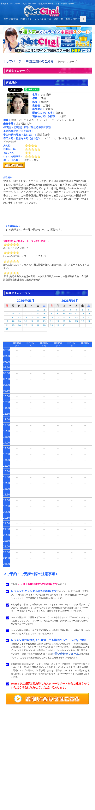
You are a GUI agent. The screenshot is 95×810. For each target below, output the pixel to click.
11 (13, 317)
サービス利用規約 (62, 785)
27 (25, 325)
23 (44, 321)
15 (38, 317)
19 (19, 321)
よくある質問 (11, 785)
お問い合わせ (73, 19)
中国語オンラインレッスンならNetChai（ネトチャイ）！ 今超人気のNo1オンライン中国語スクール (47, 729)
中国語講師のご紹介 (40, 61)
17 (6, 321)
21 (31, 321)
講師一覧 (58, 19)
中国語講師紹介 (61, 776)
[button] (4, 41)
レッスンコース (43, 19)
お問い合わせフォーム (65, 653)
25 (13, 325)
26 (19, 325)
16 (44, 317)
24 (6, 325)
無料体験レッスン (62, 781)
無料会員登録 (11, 19)
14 (31, 317)
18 (13, 321)
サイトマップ (60, 794)
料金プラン (26, 19)
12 (19, 317)
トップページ (12, 61)
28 (31, 325)
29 (38, 325)
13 (25, 317)
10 (6, 317)
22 (38, 321)
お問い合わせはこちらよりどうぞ (23, 760)
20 (25, 321)
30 (44, 325)
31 (6, 329)
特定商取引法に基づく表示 (18, 794)
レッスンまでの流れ (14, 781)
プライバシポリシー (63, 790)
